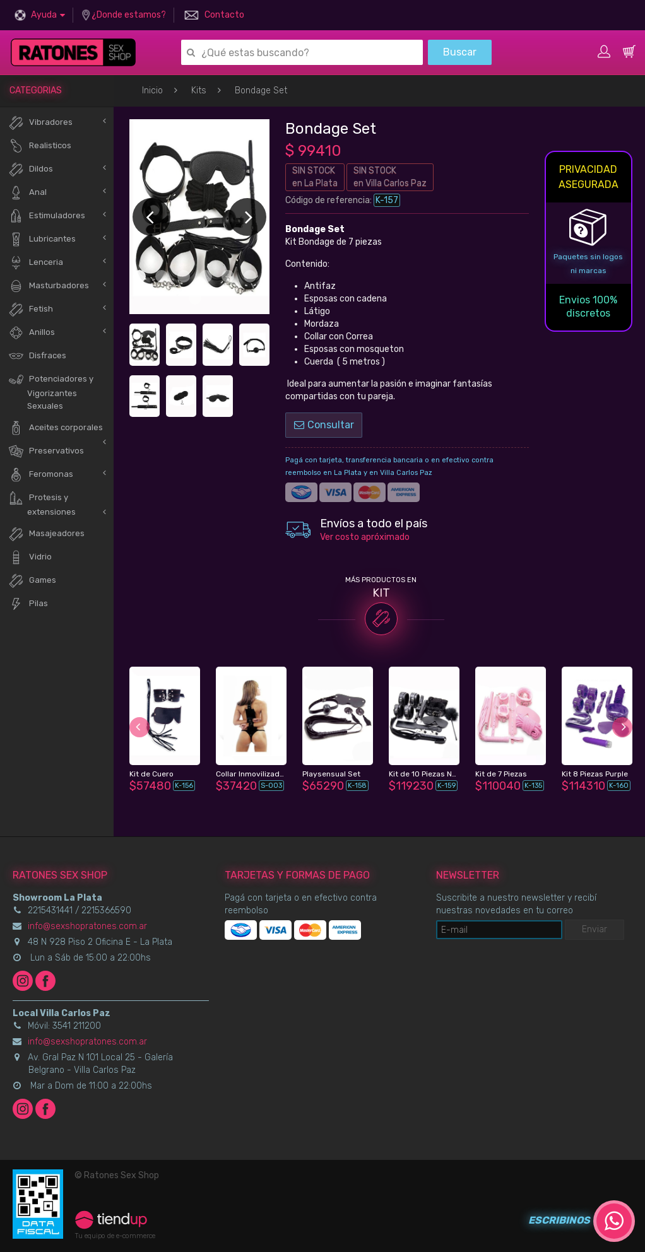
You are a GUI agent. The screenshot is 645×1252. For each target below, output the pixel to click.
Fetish (30, 309)
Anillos (31, 333)
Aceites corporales (55, 428)
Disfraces (37, 356)
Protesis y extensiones (42, 503)
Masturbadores (48, 286)
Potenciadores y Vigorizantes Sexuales (50, 391)
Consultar (324, 425)
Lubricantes (42, 239)
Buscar (459, 52)
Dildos (30, 169)
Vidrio (30, 557)
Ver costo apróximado (365, 537)
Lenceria (35, 263)
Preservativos (46, 451)
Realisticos (39, 146)
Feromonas (40, 475)
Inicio (152, 90)
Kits (198, 90)
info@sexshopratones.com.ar (87, 926)
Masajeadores (46, 534)
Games (32, 580)
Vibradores (40, 123)
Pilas (28, 604)
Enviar (594, 929)
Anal (27, 193)
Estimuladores (46, 216)
